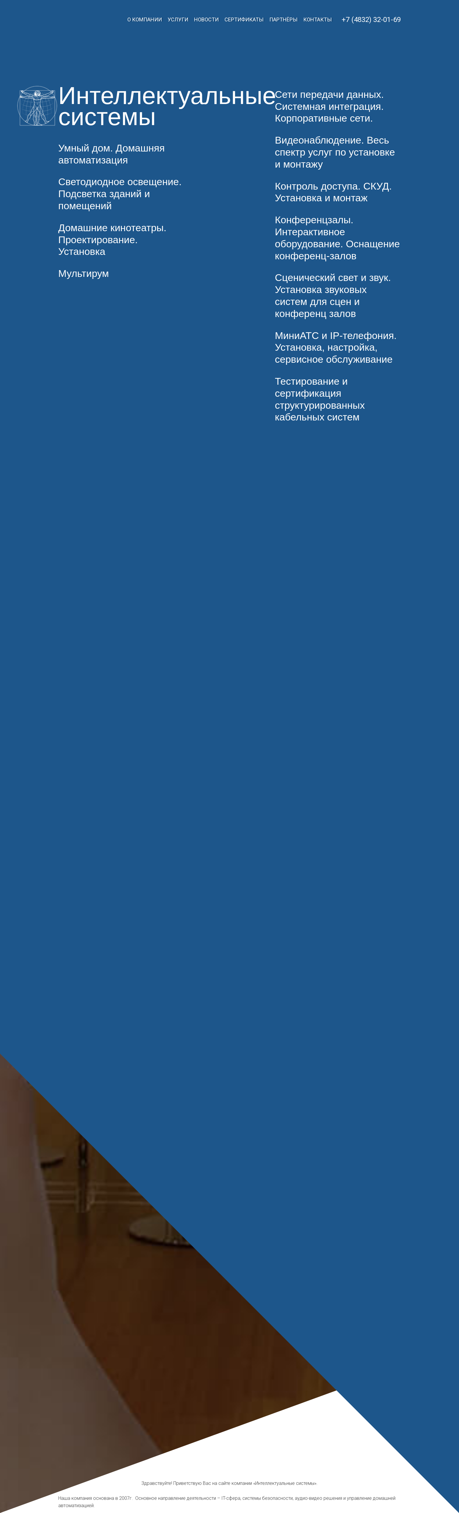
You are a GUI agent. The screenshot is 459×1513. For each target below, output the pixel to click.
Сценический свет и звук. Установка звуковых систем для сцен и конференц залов (333, 295)
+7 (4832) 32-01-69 (371, 19)
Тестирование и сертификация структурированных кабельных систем (320, 399)
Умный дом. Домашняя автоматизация (111, 154)
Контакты (317, 19)
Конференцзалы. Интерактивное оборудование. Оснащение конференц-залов (337, 237)
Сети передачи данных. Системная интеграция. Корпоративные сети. (329, 106)
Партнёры (283, 19)
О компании (144, 19)
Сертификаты (244, 19)
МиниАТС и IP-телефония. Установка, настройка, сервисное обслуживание (336, 347)
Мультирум (83, 273)
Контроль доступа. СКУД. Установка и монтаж (333, 192)
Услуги (178, 19)
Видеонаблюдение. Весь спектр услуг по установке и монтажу (335, 152)
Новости (206, 19)
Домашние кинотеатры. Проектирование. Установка (112, 239)
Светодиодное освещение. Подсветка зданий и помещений (119, 193)
